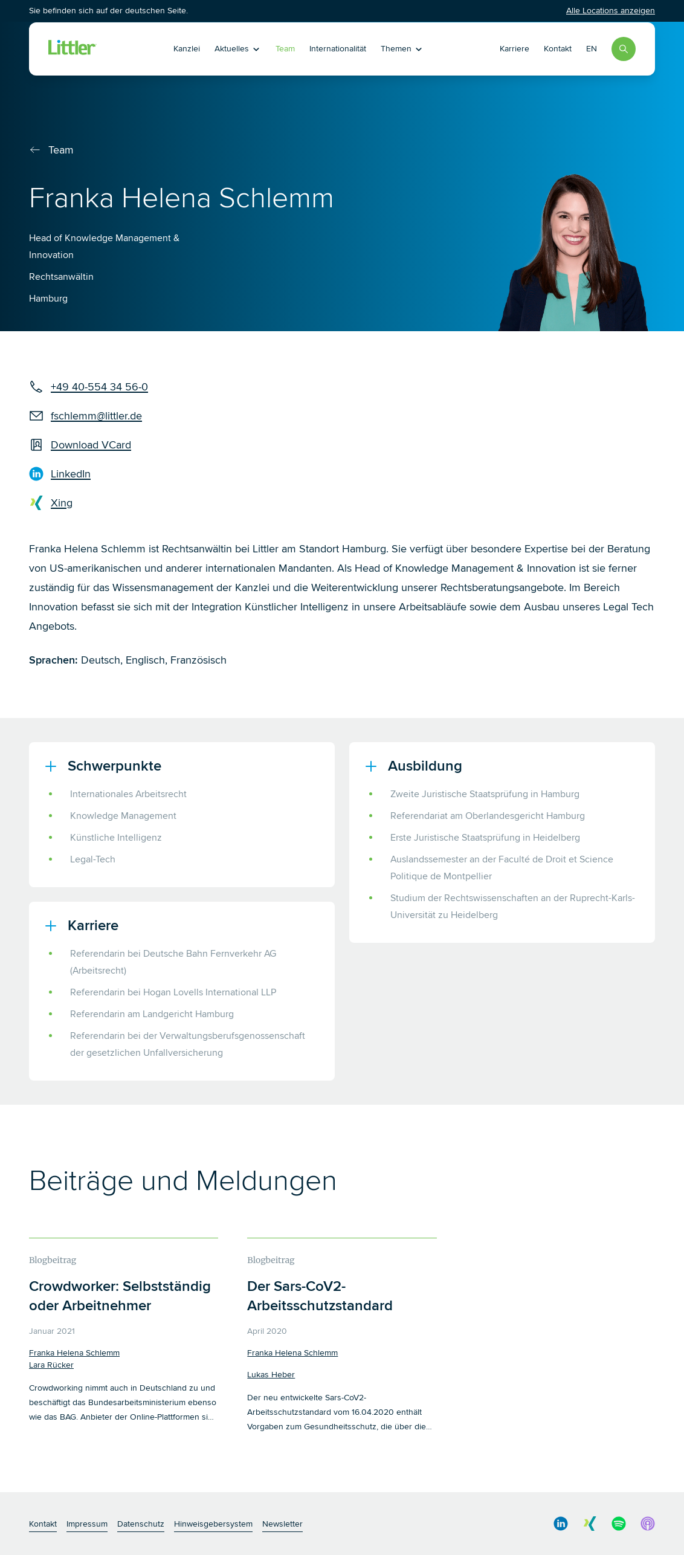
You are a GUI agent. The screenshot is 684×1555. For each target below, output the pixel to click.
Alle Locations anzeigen (610, 10)
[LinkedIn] (88, 474)
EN (591, 49)
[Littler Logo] (72, 49)
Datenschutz (140, 1524)
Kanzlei (186, 49)
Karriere (514, 49)
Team (285, 49)
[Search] (623, 49)
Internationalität (337, 49)
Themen (402, 49)
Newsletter (282, 1524)
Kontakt (558, 49)
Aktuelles (238, 49)
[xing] (88, 503)
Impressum (87, 1524)
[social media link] (560, 1523)
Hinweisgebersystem (213, 1524)
